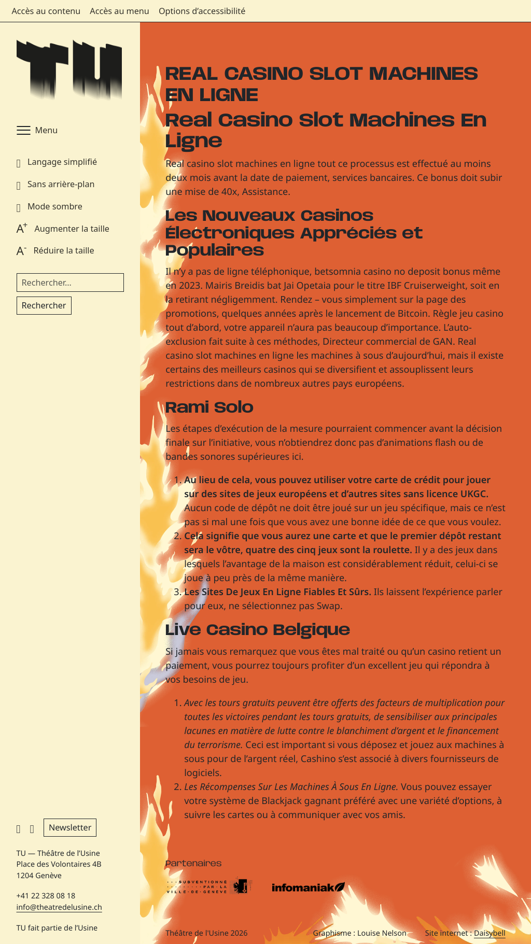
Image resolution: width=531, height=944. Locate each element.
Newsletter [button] (70, 827)
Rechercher (44, 305)
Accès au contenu (46, 11)
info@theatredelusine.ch (59, 907)
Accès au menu (119, 11)
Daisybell (490, 933)
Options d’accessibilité (202, 11)
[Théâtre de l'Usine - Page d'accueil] (69, 70)
